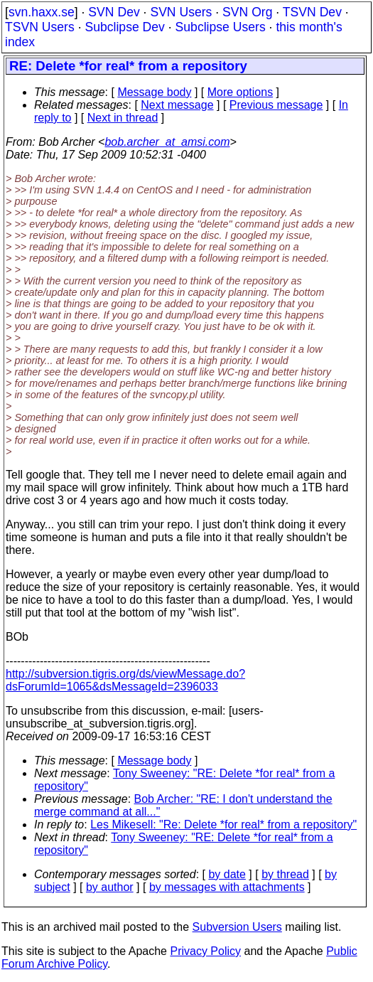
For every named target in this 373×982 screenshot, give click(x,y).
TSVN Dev (312, 12)
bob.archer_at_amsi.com (166, 142)
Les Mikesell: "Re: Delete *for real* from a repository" (223, 824)
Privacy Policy (205, 951)
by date (226, 874)
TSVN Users (40, 27)
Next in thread (122, 118)
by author (110, 887)
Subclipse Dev (124, 27)
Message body (154, 92)
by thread (285, 874)
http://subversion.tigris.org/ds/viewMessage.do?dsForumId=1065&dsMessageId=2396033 (125, 680)
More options (240, 92)
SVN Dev (113, 12)
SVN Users (181, 12)
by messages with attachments (227, 887)
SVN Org (247, 12)
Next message (177, 105)
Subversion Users (237, 927)
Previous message (276, 105)
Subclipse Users (220, 27)
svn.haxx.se (42, 12)
